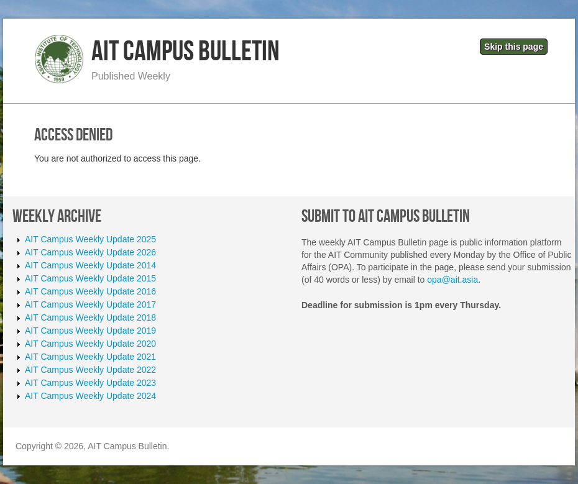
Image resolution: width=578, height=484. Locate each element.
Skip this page (513, 47)
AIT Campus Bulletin (185, 52)
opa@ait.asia (452, 280)
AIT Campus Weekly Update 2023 (90, 383)
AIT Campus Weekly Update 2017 (90, 304)
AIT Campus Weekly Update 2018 (90, 317)
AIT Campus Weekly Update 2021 (90, 357)
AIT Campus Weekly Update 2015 (90, 278)
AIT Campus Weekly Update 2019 (90, 331)
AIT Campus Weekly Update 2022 (90, 370)
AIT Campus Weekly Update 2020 (90, 344)
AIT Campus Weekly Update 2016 (90, 291)
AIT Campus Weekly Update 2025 (90, 239)
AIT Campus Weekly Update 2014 (90, 265)
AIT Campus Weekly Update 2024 (90, 396)
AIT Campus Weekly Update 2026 (90, 252)
